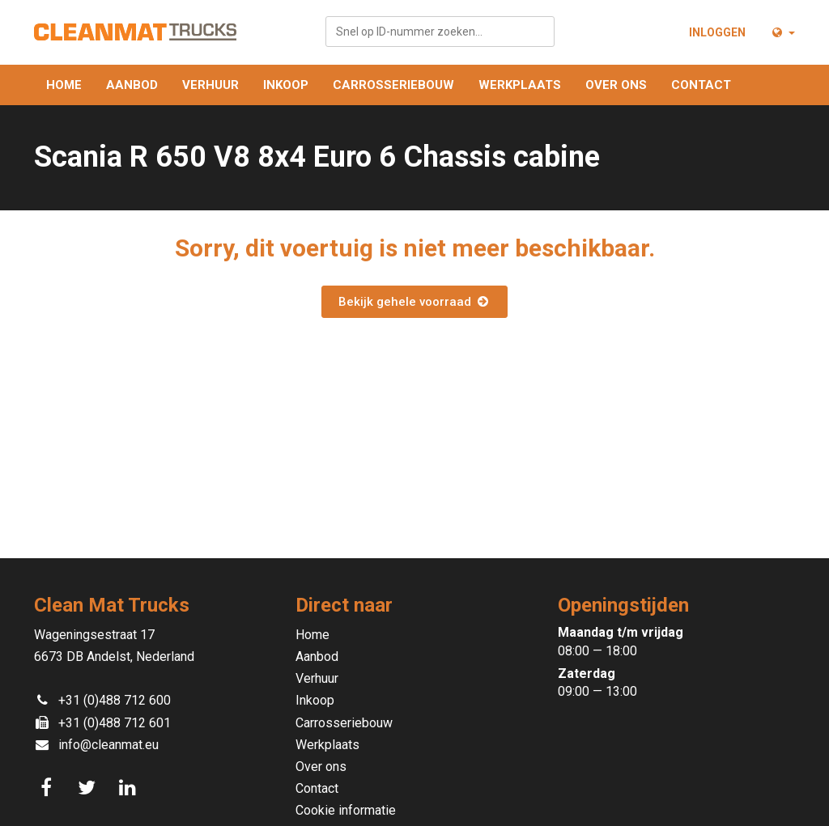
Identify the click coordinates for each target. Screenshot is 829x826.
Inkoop (285, 85)
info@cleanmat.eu (108, 744)
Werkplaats (519, 85)
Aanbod (132, 85)
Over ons (616, 85)
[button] (782, 32)
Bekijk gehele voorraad (414, 301)
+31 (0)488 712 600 (114, 700)
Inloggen (717, 32)
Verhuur (210, 85)
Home (64, 85)
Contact (701, 85)
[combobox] (440, 31)
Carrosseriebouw (393, 85)
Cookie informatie (345, 810)
